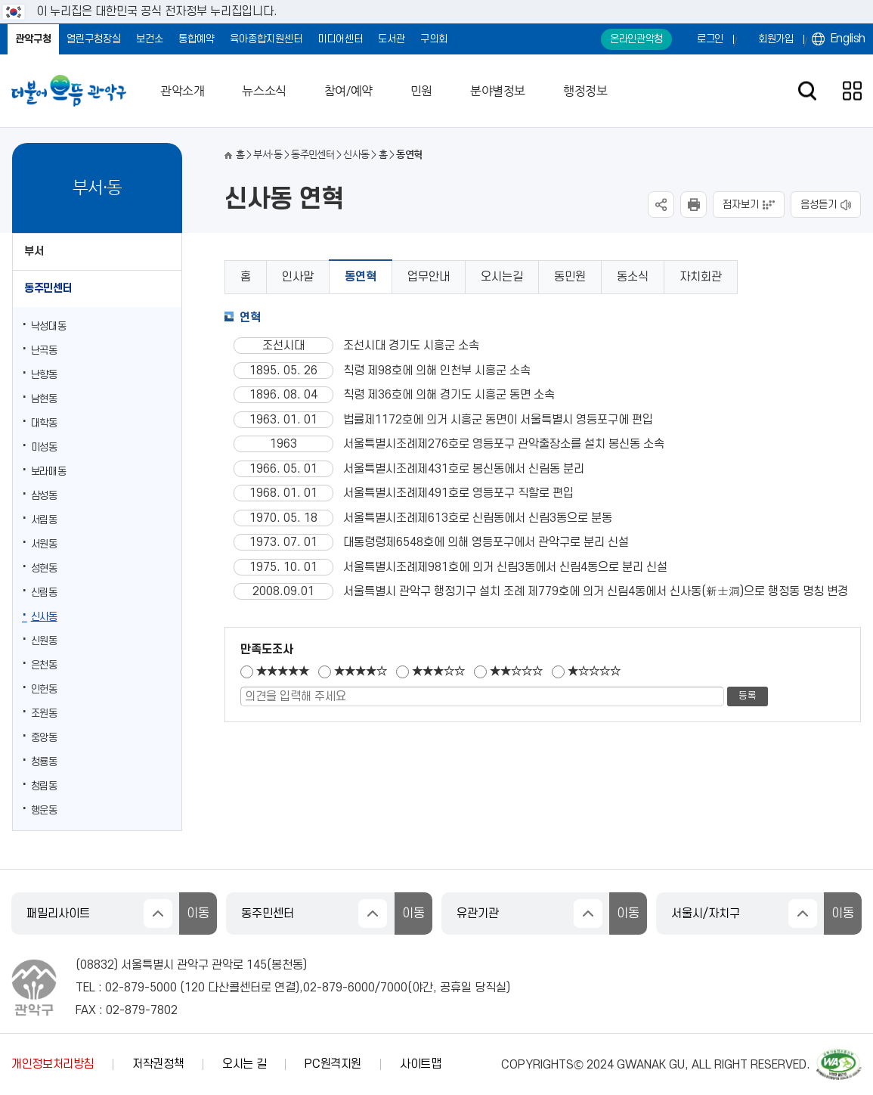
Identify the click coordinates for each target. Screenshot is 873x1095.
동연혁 (360, 277)
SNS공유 (661, 204)
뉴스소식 (264, 91)
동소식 (633, 277)
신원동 (44, 641)
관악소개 (182, 91)
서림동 (44, 520)
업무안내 (428, 277)
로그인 (710, 39)
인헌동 (44, 689)
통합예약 (196, 39)
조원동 (44, 713)
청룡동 (44, 762)
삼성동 (44, 495)
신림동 (44, 592)
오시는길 (502, 277)
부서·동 (267, 155)
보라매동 (49, 471)
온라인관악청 (636, 39)
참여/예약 (348, 91)
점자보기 (741, 204)
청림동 (44, 786)
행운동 (44, 810)
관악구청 (33, 39)
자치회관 (701, 277)
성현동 (44, 568)
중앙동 (44, 737)
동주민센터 (48, 288)
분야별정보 (497, 91)
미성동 (44, 447)
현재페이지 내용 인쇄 (693, 204)
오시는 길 (244, 1064)
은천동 (44, 665)
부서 (33, 251)
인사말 (298, 277)
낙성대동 (49, 326)
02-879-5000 (141, 987)
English (848, 38)
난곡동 (44, 350)
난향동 (44, 374)
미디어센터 (340, 39)
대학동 (44, 423)
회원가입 (776, 39)
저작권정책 (158, 1064)
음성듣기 (818, 204)
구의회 (433, 39)
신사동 (44, 616)
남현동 (44, 399)
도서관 (391, 39)
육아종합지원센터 (266, 39)
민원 (421, 91)
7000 (393, 987)
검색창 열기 (807, 91)
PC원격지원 (333, 1064)
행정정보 (585, 91)
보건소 (149, 39)
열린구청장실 (94, 39)
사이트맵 (420, 1064)
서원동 (44, 544)
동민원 (570, 277)
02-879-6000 (339, 987)
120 (194, 987)
